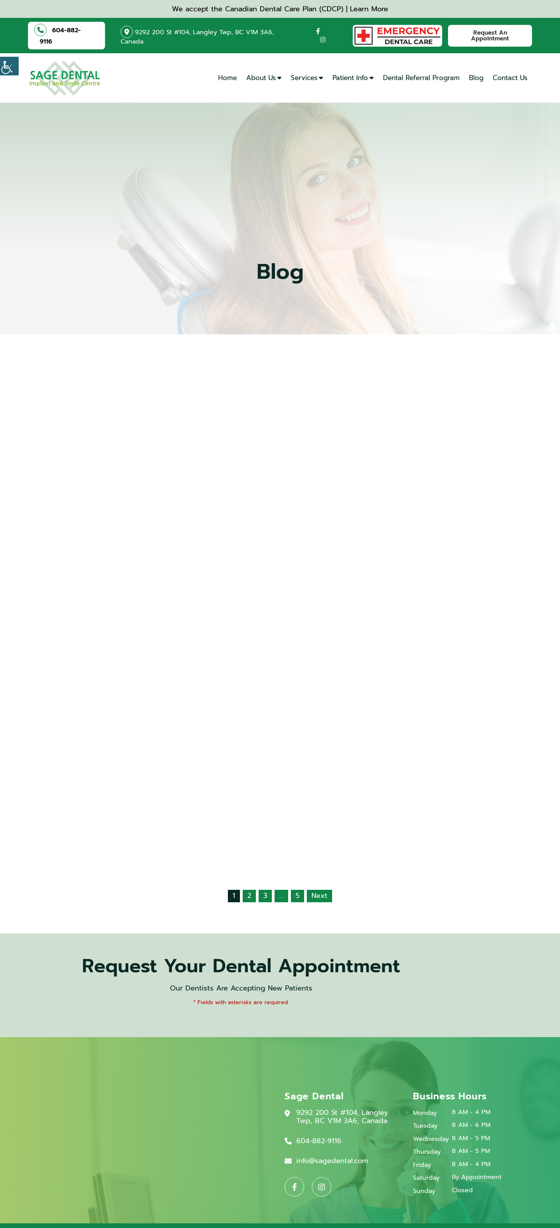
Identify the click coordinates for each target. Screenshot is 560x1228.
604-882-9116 (60, 35)
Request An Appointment (490, 35)
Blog (476, 78)
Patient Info (350, 78)
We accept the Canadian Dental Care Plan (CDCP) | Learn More (280, 8)
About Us (261, 78)
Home (227, 78)
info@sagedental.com (332, 1161)
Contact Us (510, 78)
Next (319, 895)
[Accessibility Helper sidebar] (9, 66)
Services (304, 78)
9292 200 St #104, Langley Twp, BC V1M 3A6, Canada (197, 35)
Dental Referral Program (421, 78)
